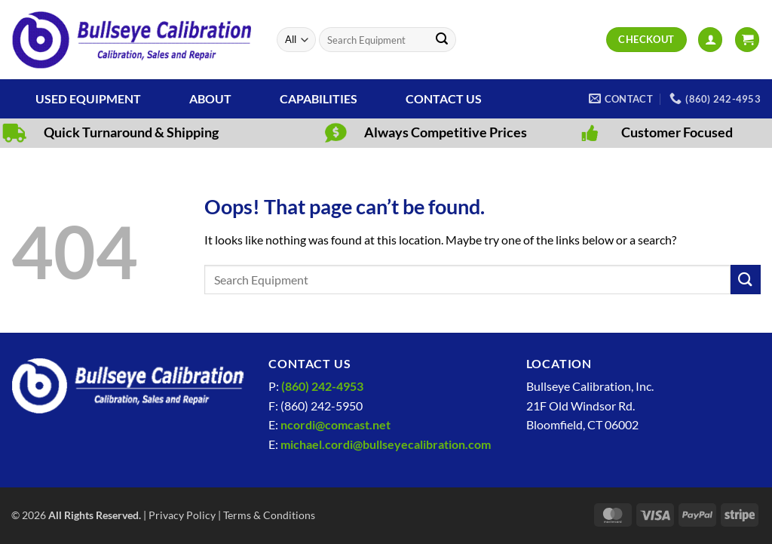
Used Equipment (88, 98)
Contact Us (444, 98)
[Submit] (442, 40)
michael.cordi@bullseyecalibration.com (385, 444)
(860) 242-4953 (322, 386)
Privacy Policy (182, 515)
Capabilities (318, 98)
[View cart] (747, 39)
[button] (710, 39)
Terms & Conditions (269, 515)
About (210, 98)
